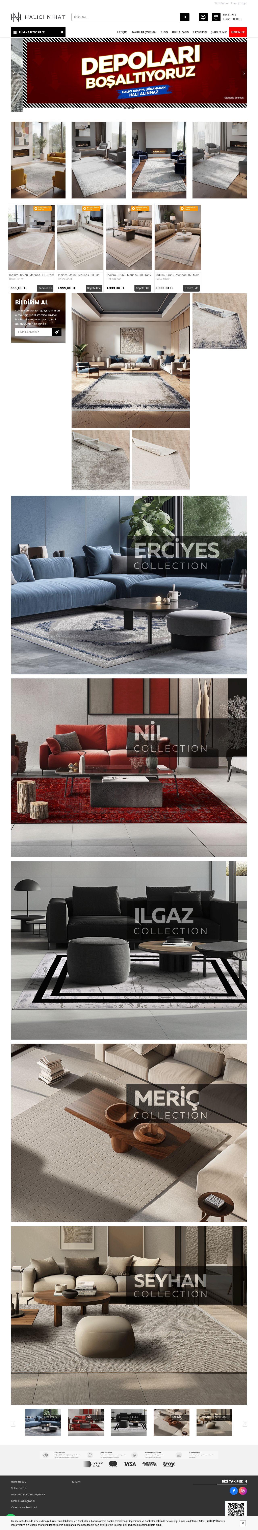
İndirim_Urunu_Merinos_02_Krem (31, 274)
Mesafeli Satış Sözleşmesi (28, 1494)
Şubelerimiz (19, 1488)
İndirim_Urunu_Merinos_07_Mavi (177, 274)
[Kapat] (243, 1523)
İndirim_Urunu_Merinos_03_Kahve (129, 274)
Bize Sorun (221, 3)
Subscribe (56, 332)
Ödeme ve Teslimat (24, 1507)
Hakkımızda (18, 1481)
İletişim (76, 1481)
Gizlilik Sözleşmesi (23, 1500)
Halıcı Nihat (16, 278)
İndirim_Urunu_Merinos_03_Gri (78, 274)
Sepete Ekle (45, 287)
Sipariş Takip (238, 3)
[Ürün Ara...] (184, 17)
